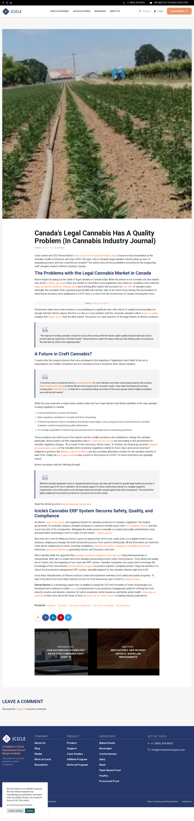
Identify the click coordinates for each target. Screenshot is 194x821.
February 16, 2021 (48, 248)
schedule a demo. (135, 592)
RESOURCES (100, 11)
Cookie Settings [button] (15, 811)
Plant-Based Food (110, 784)
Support (72, 762)
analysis (51, 619)
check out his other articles (103, 609)
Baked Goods (107, 756)
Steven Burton (123, 619)
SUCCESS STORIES (81, 11)
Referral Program (77, 778)
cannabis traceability (103, 619)
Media (38, 767)
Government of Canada (100, 308)
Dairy (102, 773)
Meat (102, 778)
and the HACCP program (96, 575)
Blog (37, 762)
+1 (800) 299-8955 (134, 2)
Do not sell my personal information (19, 805)
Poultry (103, 789)
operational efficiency (72, 558)
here (78, 513)
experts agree (112, 542)
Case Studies (75, 767)
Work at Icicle (43, 773)
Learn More (179, 11)
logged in (21, 722)
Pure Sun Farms (60, 397)
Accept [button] (30, 811)
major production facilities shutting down (73, 286)
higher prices (64, 321)
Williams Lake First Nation (87, 460)
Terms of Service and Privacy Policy (162, 815)
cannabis (62, 619)
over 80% (149, 286)
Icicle (73, 602)
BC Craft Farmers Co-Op (103, 449)
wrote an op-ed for (99, 255)
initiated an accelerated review (52, 456)
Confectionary (108, 767)
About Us (40, 756)
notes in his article (56, 531)
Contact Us (187, 815)
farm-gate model (89, 463)
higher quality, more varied (52, 394)
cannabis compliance (80, 619)
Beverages (105, 762)
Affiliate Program (77, 773)
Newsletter (41, 778)
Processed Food (109, 794)
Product (72, 756)
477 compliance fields (138, 534)
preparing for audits (111, 555)
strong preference (84, 391)
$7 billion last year (64, 283)
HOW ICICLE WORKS (59, 11)
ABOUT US (115, 11)
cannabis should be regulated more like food (101, 564)
